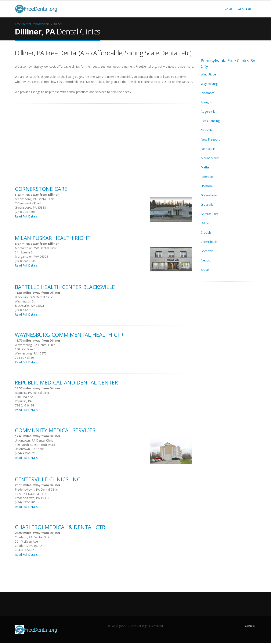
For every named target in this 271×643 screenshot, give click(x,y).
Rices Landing (210, 121)
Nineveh (206, 130)
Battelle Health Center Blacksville (65, 286)
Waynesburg (209, 84)
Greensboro (209, 195)
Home (228, 9)
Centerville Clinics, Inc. (48, 479)
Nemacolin (208, 149)
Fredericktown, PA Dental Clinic (36, 489)
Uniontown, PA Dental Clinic (34, 440)
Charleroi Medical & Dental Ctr (60, 527)
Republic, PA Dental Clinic (32, 393)
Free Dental (23, 24)
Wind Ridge (208, 74)
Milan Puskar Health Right (52, 237)
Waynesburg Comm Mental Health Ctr (69, 334)
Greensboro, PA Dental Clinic (34, 199)
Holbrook (207, 186)
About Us (244, 9)
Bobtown (207, 251)
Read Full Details (26, 216)
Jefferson (207, 177)
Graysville (207, 204)
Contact (249, 626)
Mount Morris (210, 158)
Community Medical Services (55, 430)
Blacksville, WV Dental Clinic (34, 297)
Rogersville (208, 111)
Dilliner (205, 223)
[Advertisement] (104, 137)
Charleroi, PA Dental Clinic (32, 537)
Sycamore (207, 93)
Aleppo (205, 260)
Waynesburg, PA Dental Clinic (35, 345)
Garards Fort (209, 214)
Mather (206, 167)
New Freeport (210, 139)
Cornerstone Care (41, 188)
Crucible (206, 232)
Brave (205, 270)
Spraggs (206, 102)
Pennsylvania (41, 24)
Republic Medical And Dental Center (66, 382)
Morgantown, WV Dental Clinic (36, 248)
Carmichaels (209, 242)
